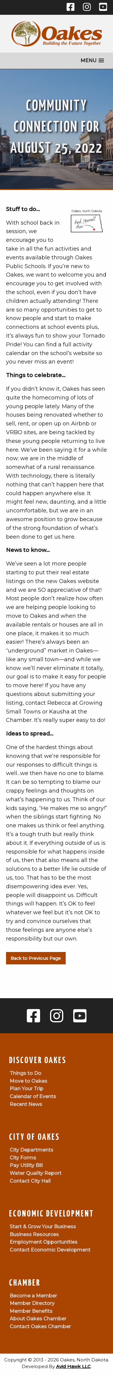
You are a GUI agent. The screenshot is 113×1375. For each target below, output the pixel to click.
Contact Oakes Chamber (40, 1326)
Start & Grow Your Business (43, 1226)
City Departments (31, 1150)
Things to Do (25, 1073)
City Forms (23, 1158)
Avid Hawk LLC (73, 1366)
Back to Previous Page (36, 958)
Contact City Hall (30, 1181)
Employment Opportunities (43, 1242)
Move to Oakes (28, 1081)
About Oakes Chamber (38, 1319)
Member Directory (32, 1303)
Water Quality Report (35, 1173)
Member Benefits (31, 1311)
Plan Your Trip (26, 1088)
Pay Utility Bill (26, 1165)
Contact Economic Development (50, 1250)
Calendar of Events (33, 1096)
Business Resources (34, 1234)
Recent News (26, 1104)
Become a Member (33, 1296)
